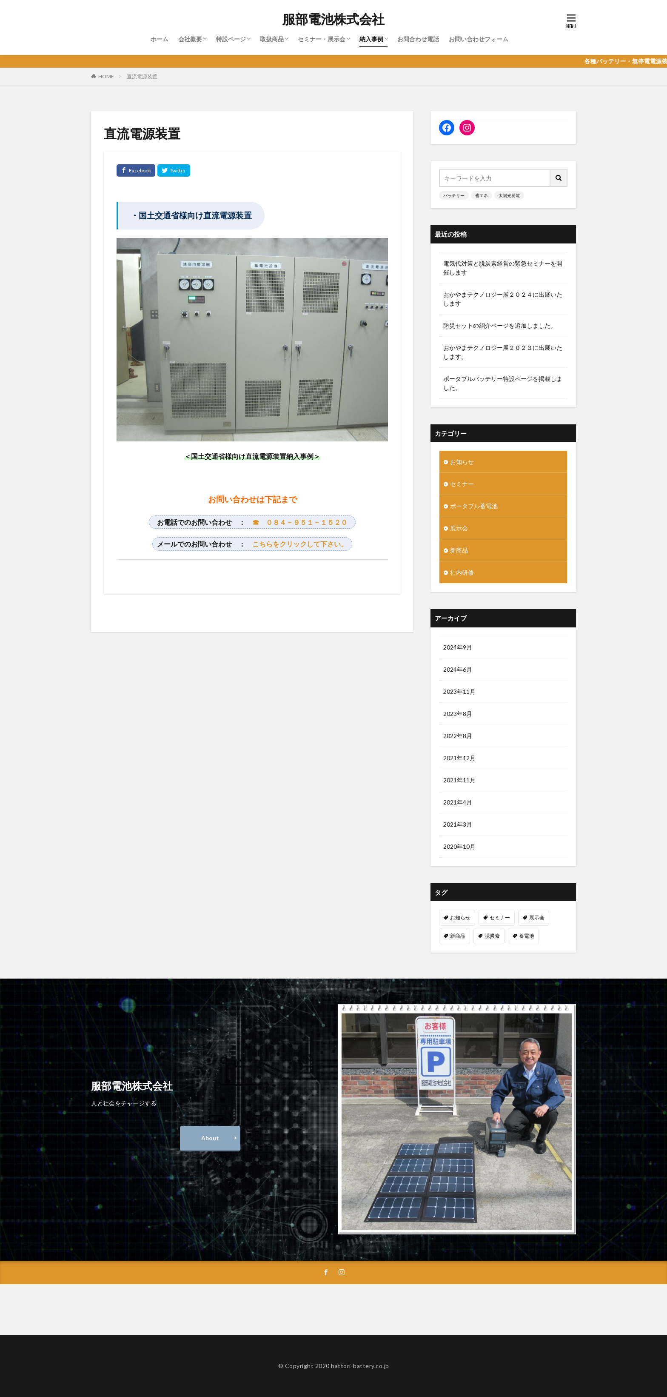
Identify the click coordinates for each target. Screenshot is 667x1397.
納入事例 (371, 39)
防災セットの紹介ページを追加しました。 (499, 325)
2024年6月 (457, 669)
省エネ (481, 195)
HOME (106, 76)
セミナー (462, 483)
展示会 (459, 528)
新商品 (459, 550)
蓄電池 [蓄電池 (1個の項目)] (526, 936)
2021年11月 (459, 780)
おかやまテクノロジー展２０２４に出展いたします (502, 299)
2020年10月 (459, 846)
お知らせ (462, 461)
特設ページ (231, 39)
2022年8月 (457, 735)
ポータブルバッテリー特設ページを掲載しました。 (502, 383)
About (210, 1138)
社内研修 (462, 572)
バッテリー (454, 195)
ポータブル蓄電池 (474, 506)
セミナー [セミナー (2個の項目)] (500, 917)
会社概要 (190, 39)
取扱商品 (272, 39)
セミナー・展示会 (321, 39)
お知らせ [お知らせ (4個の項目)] (460, 917)
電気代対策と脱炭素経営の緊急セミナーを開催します (502, 268)
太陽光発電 (509, 195)
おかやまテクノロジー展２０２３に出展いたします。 (502, 352)
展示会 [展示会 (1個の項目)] (536, 917)
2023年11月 (459, 691)
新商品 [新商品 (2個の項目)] (457, 936)
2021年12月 (459, 757)
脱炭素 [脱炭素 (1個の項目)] (492, 936)
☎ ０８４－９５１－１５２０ (300, 522)
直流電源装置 (142, 76)
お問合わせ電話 (418, 39)
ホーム (159, 39)
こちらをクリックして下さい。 (300, 544)
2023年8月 (457, 713)
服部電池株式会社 (333, 19)
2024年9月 (457, 647)
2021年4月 (457, 802)
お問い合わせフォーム (478, 39)
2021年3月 (457, 824)
